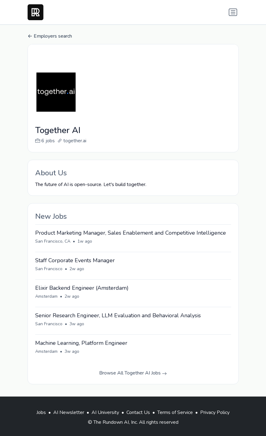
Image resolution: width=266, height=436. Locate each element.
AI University (105, 412)
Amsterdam (46, 296)
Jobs (41, 412)
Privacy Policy (215, 412)
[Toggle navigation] (233, 12)
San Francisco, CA (52, 241)
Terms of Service (175, 412)
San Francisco (48, 269)
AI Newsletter (68, 412)
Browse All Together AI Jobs (133, 373)
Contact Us (138, 412)
